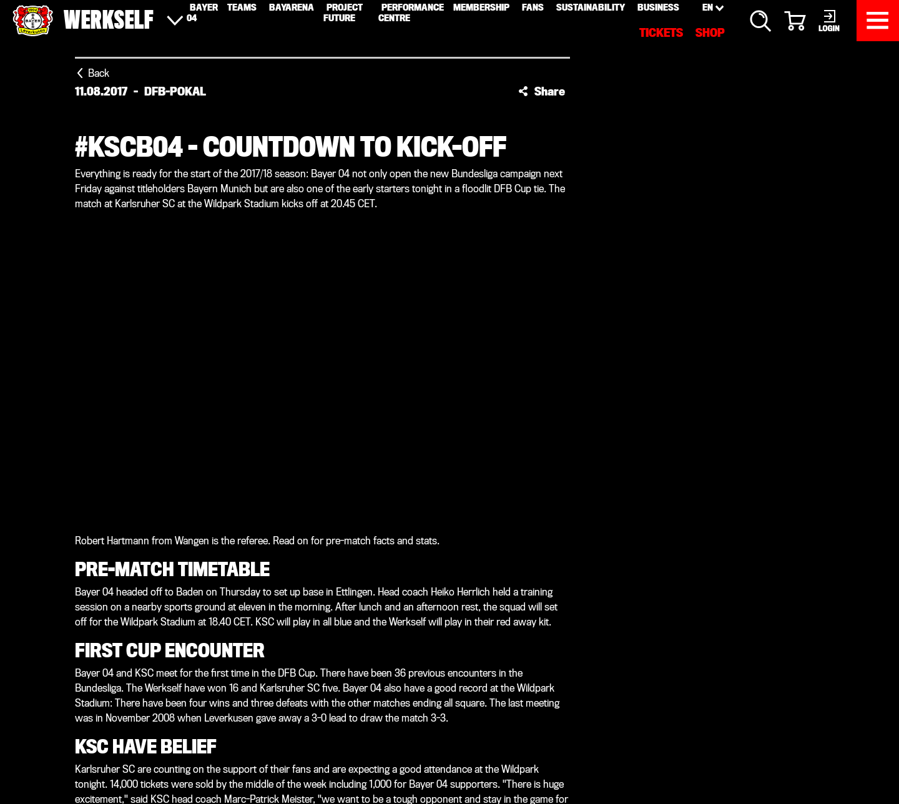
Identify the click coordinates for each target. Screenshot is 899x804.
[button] (541, 91)
